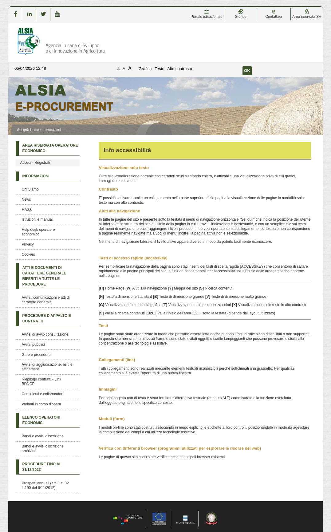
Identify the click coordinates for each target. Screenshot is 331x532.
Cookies (28, 254)
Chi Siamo (30, 189)
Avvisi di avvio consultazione (45, 334)
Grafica (145, 68)
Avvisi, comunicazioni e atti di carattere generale (46, 299)
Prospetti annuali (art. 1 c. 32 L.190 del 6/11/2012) (45, 485)
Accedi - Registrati (35, 162)
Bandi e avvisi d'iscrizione (43, 436)
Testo (159, 68)
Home (34, 130)
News (26, 199)
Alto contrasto (179, 68)
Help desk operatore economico (38, 231)
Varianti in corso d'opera (41, 404)
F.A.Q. (27, 209)
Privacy (28, 244)
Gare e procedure (36, 355)
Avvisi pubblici (33, 344)
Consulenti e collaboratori (42, 394)
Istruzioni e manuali (37, 219)
